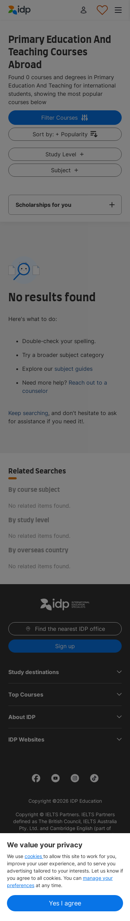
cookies (34, 856)
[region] (65, 877)
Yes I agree (65, 903)
